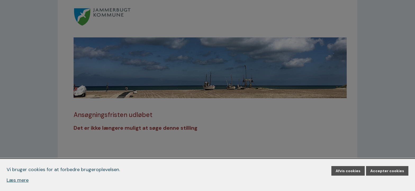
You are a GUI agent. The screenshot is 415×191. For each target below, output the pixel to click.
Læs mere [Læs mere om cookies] (18, 180)
